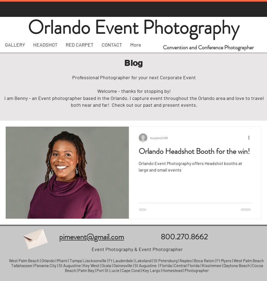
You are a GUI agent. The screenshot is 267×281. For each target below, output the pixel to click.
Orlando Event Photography (133, 27)
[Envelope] (34, 237)
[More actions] (250, 138)
